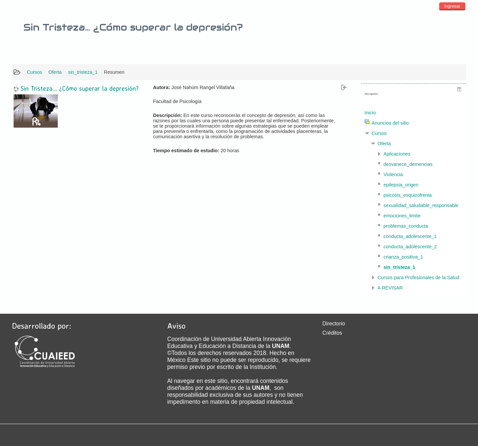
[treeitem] (413, 112)
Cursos (379, 133)
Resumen (114, 72)
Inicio (370, 112)
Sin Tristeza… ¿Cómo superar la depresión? (80, 88)
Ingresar (452, 6)
